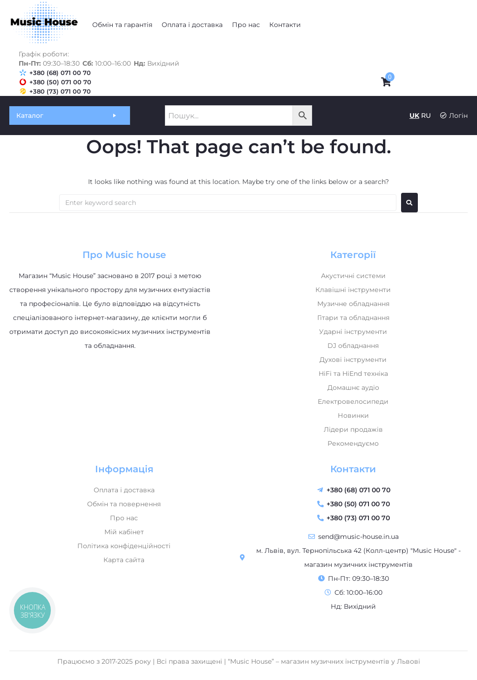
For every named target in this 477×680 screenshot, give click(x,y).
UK (414, 115)
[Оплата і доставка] (192, 25)
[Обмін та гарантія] (122, 25)
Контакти (353, 469)
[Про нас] (246, 25)
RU (426, 115)
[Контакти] (285, 25)
